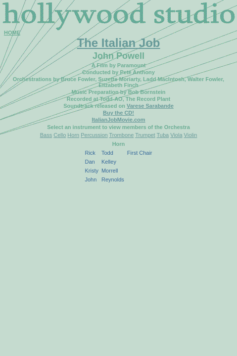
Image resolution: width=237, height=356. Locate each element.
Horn (73, 135)
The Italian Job (118, 42)
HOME (12, 33)
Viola (176, 135)
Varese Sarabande (150, 106)
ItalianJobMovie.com (118, 120)
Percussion (94, 135)
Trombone (121, 135)
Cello (59, 135)
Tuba (163, 135)
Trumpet (145, 135)
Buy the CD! (118, 113)
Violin (190, 135)
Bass (46, 135)
